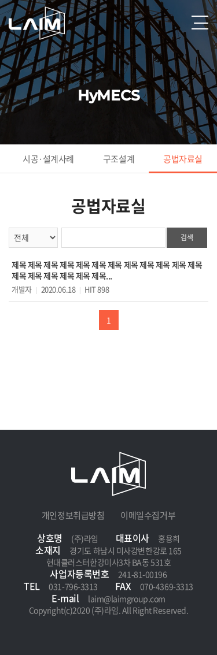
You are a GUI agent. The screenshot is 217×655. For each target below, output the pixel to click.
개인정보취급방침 (73, 515)
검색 (187, 237)
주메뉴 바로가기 (0, 0)
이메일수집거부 (147, 515)
